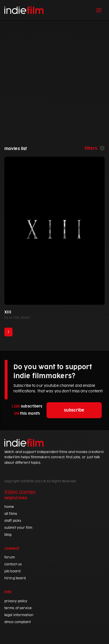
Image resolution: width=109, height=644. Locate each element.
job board (12, 571)
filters (91, 148)
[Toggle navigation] (99, 10)
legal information (18, 615)
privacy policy (16, 601)
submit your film (18, 527)
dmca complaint (17, 622)
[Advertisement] (54, 78)
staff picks (12, 520)
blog (7, 534)
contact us (13, 564)
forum (9, 557)
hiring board (15, 578)
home (9, 506)
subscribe (74, 410)
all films (10, 513)
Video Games (19, 492)
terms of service (18, 608)
